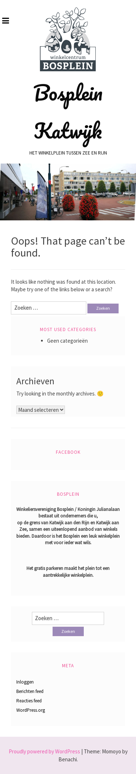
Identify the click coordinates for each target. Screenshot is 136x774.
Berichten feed (30, 691)
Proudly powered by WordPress (44, 751)
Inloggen (25, 682)
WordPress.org (30, 710)
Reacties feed (29, 701)
